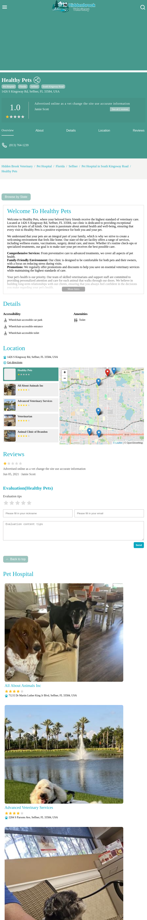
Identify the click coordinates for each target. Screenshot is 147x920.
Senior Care (118, 900)
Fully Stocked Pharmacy (26, 895)
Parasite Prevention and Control (28, 900)
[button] (107, 373)
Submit (134, 841)
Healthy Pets (9, 171)
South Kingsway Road (53, 86)
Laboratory (51, 895)
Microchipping (70, 895)
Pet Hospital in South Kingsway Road (105, 166)
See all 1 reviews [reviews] (119, 109)
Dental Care (117, 890)
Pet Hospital (8, 86)
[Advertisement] (73, 43)
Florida (22, 86)
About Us (28, 890)
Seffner (34, 86)
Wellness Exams (83, 905)
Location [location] (104, 130)
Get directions (14, 362)
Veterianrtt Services (49, 890)
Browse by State (16, 196)
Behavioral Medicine (94, 890)
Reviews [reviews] (138, 130)
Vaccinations (62, 905)
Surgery (133, 900)
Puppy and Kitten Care (65, 900)
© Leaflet (117, 443)
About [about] (39, 130)
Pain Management (125, 895)
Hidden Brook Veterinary (17, 166)
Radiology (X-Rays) (95, 900)
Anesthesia (71, 890)
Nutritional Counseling (96, 895)
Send (139, 545)
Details (71, 130)
